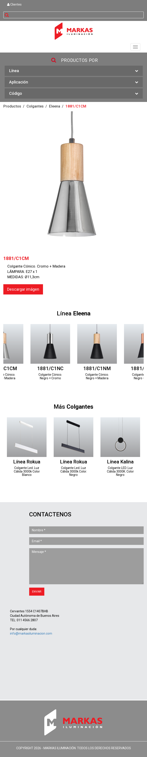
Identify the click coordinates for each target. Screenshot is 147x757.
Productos (12, 106)
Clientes (14, 4)
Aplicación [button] (73, 82)
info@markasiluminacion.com (31, 633)
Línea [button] (73, 71)
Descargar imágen (23, 289)
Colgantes (35, 106)
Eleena (54, 106)
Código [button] (73, 94)
